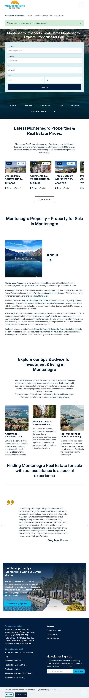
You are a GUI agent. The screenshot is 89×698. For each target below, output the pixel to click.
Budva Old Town (59, 329)
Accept (9, 694)
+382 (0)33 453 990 (26, 641)
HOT (56, 111)
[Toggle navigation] (81, 5)
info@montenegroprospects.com (19, 652)
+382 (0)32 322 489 (25, 638)
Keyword (11, 46)
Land (61, 105)
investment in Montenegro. (58, 397)
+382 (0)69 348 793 (23, 643)
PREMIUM (75, 105)
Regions (11, 56)
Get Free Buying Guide (17, 603)
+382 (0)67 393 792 (20, 629)
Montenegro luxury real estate (41, 300)
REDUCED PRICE (38, 111)
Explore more (44, 199)
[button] (81, 23)
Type (10, 66)
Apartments (45, 105)
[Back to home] (15, 5)
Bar (74, 329)
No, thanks (21, 694)
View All (13, 105)
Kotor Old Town (42, 329)
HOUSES (28, 105)
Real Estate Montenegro (15, 15)
